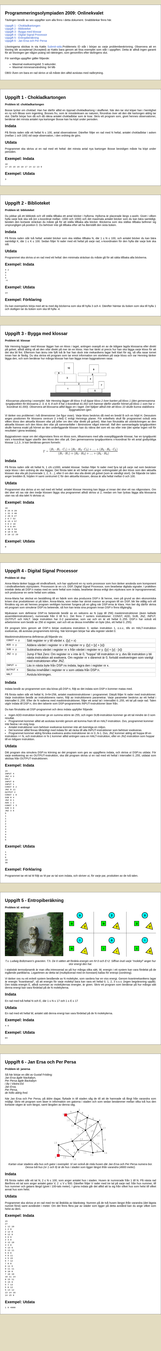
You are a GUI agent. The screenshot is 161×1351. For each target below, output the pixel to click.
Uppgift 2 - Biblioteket (18, 28)
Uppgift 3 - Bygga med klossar (23, 31)
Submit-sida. (55, 46)
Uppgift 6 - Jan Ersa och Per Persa (26, 40)
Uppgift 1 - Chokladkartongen (22, 25)
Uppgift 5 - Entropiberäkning (22, 37)
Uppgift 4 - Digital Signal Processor (26, 34)
